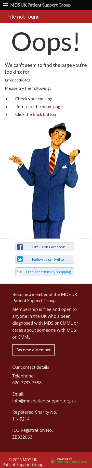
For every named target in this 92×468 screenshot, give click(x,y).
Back (37, 114)
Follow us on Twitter (48, 259)
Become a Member (33, 350)
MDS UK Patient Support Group (40, 5)
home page (52, 106)
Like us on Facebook (48, 247)
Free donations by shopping (48, 272)
